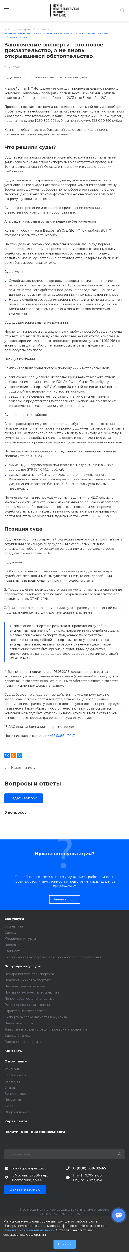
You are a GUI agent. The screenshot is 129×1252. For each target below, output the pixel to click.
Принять (64, 1244)
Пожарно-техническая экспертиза (31, 992)
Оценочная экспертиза (22, 1042)
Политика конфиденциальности (34, 1132)
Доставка (11, 945)
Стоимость (12, 951)
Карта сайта (15, 1121)
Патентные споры (18, 1023)
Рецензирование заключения (28, 1005)
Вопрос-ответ (15, 1094)
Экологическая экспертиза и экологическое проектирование (53, 957)
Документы (13, 1100)
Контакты (13, 1051)
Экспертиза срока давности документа (35, 1017)
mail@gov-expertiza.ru (29, 1168)
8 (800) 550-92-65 (89, 1168)
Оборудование (16, 1112)
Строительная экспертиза (24, 1011)
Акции (9, 1106)
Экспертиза (13, 926)
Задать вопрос (23, 798)
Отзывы (10, 1088)
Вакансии (12, 1081)
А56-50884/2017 (62, 736)
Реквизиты (13, 1069)
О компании (15, 1061)
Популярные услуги (22, 966)
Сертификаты (15, 1075)
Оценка (10, 933)
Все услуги (14, 919)
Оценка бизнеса (17, 1036)
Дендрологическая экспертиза (29, 974)
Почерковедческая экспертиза (29, 999)
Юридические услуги (21, 939)
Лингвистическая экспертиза (27, 980)
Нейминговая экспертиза (24, 986)
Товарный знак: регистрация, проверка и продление (46, 1029)
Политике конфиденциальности (28, 1230)
